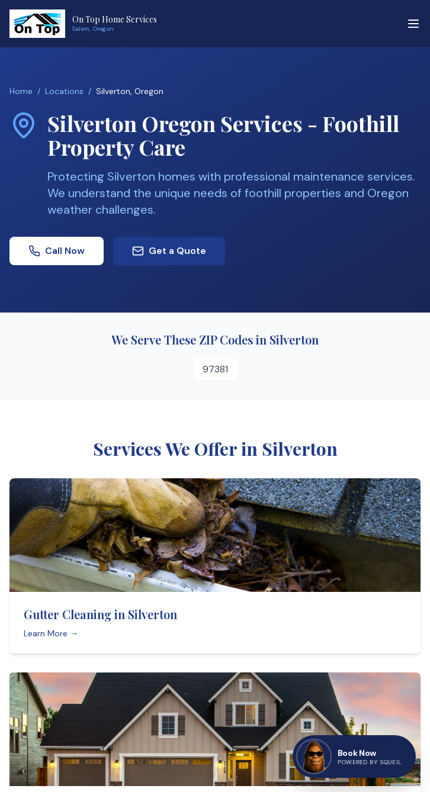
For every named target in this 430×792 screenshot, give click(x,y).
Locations (64, 91)
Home (21, 91)
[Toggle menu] (413, 24)
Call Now (56, 250)
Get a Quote (169, 250)
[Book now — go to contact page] (354, 756)
